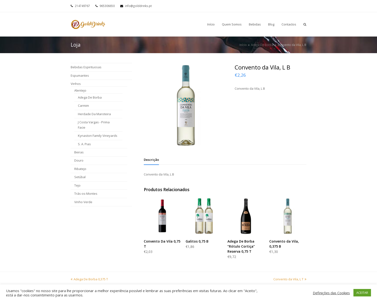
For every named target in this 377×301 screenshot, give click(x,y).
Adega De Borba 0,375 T (89, 279)
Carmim (83, 105)
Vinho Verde (83, 202)
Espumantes (80, 75)
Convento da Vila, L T (289, 279)
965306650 (107, 6)
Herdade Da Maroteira (94, 114)
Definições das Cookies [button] (331, 293)
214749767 (82, 6)
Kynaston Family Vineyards (97, 135)
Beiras (79, 152)
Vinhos (76, 84)
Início (243, 45)
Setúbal (80, 177)
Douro (78, 160)
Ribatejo (80, 169)
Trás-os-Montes (85, 193)
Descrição (151, 159)
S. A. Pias (84, 144)
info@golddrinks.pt (138, 6)
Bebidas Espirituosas (86, 67)
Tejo (77, 185)
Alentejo (80, 90)
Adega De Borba (90, 97)
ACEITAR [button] (362, 292)
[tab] (151, 159)
